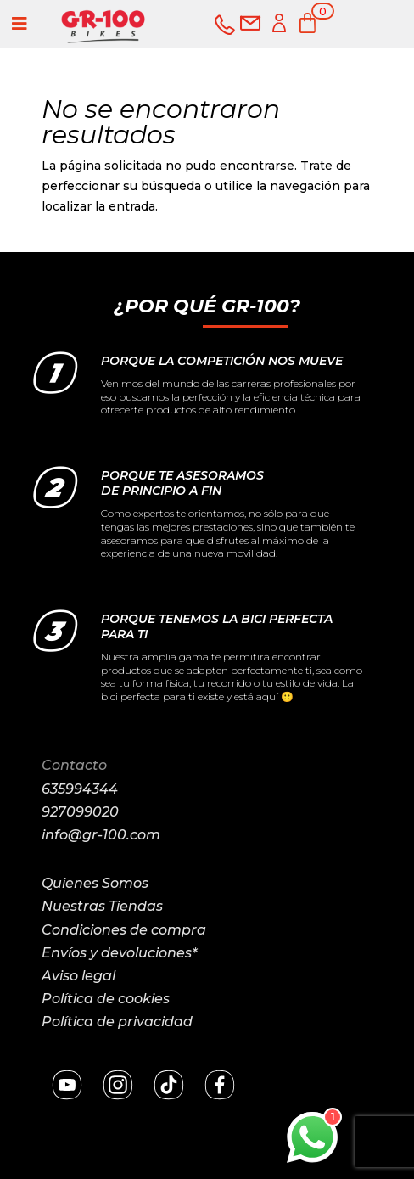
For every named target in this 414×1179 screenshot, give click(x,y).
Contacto (74, 765)
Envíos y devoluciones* (119, 953)
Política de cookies (106, 999)
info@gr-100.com (101, 835)
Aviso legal (78, 976)
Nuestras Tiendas (102, 906)
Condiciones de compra (124, 930)
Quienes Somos (95, 883)
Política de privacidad (117, 1021)
